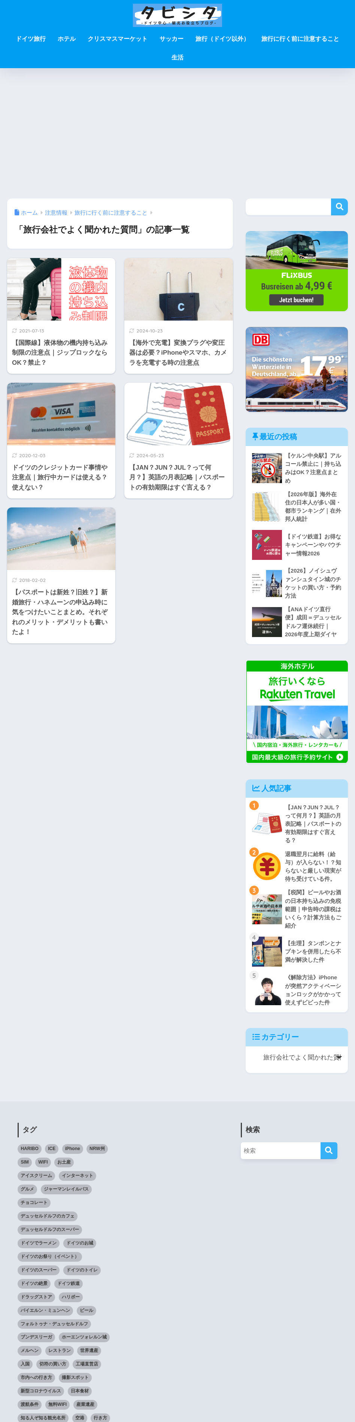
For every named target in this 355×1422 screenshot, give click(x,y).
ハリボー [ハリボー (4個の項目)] (71, 1302)
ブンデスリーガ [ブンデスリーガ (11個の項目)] (36, 1343)
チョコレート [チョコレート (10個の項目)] (34, 1208)
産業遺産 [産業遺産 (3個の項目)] (85, 1410)
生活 (177, 57)
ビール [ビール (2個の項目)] (86, 1316)
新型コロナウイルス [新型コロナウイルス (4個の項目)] (41, 1397)
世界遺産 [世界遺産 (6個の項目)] (89, 1356)
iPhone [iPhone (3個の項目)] (72, 1154)
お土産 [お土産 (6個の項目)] (64, 1168)
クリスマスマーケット (118, 39)
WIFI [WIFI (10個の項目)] (43, 1168)
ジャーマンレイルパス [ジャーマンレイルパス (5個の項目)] (66, 1194)
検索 (339, 206)
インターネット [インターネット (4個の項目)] (77, 1181)
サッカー (171, 39)
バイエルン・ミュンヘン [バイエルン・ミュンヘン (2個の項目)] (45, 1316)
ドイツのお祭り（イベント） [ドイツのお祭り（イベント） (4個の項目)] (50, 1262)
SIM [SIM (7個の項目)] (24, 1168)
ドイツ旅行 (31, 39)
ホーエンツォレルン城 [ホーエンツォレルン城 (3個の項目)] (84, 1343)
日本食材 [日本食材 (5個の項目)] (80, 1397)
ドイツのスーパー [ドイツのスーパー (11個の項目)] (39, 1275)
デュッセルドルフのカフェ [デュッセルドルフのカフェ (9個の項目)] (48, 1221)
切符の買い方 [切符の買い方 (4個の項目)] (52, 1370)
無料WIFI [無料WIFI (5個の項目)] (57, 1410)
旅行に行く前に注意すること (300, 39)
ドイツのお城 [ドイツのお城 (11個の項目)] (79, 1248)
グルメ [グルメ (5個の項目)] (27, 1194)
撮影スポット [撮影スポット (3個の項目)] (75, 1383)
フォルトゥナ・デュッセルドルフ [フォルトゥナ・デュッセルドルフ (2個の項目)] (54, 1329)
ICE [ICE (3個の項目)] (51, 1154)
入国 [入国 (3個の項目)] (25, 1370)
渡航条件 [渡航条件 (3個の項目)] (30, 1410)
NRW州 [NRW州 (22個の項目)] (96, 1154)
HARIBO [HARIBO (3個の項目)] (29, 1154)
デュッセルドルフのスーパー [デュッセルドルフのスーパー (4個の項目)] (50, 1235)
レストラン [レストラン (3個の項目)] (59, 1356)
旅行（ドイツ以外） (222, 39)
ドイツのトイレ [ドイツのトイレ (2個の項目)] (82, 1275)
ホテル (67, 39)
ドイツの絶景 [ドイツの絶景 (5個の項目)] (34, 1289)
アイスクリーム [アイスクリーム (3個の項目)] (36, 1181)
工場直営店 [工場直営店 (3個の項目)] (87, 1370)
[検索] (329, 1156)
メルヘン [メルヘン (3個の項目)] (30, 1356)
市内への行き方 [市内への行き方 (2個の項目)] (36, 1383)
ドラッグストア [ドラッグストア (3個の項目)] (36, 1302)
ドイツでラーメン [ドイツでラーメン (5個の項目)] (39, 1248)
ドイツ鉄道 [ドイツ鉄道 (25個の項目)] (68, 1289)
